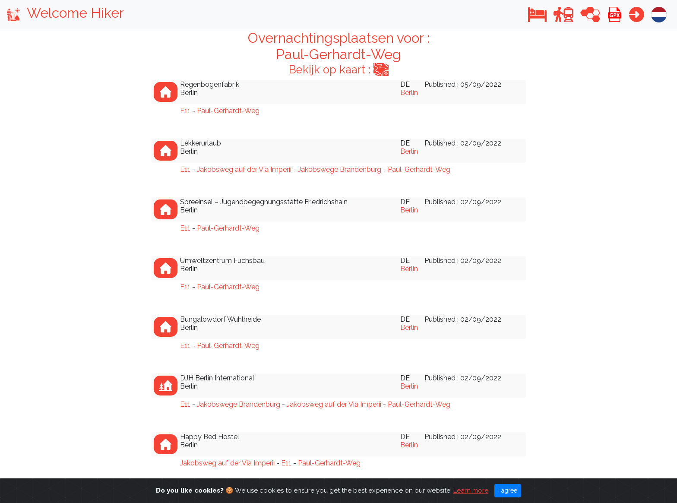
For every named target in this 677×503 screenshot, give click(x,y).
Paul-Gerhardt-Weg (228, 111)
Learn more (470, 495)
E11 (185, 111)
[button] (537, 14)
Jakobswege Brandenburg (339, 169)
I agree (507, 495)
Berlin (409, 93)
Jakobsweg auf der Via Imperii (244, 169)
